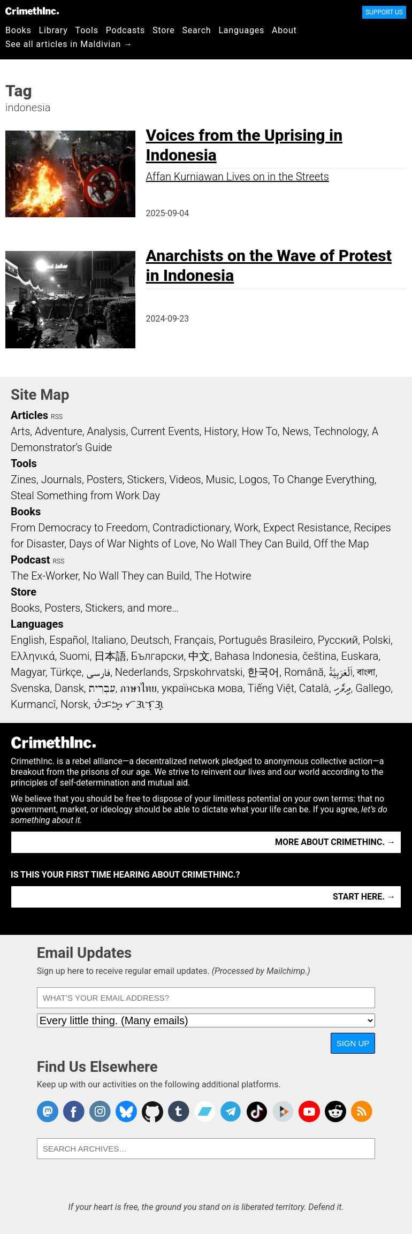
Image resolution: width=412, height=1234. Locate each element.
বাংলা (366, 672)
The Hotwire (222, 575)
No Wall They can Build (136, 575)
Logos (253, 479)
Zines (23, 479)
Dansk (69, 688)
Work (246, 527)
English (28, 640)
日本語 (110, 656)
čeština (319, 656)
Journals (61, 479)
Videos (185, 479)
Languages (241, 30)
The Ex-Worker (44, 575)
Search (196, 30)
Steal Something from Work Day (85, 495)
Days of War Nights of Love (132, 543)
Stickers (146, 479)
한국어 (263, 672)
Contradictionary (191, 527)
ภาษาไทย (138, 688)
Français (194, 640)
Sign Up (353, 1043)
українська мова (202, 688)
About (284, 30)
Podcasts (125, 30)
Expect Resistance (306, 527)
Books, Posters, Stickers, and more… (95, 607)
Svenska (30, 688)
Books (18, 30)
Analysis (106, 431)
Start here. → (364, 897)
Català (314, 688)
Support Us (384, 12)
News (295, 431)
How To (260, 431)
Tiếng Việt (271, 688)
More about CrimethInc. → (335, 842)
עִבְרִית (102, 688)
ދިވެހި (342, 688)
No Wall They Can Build (255, 543)
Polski (377, 640)
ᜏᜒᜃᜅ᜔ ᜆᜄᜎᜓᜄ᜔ (128, 704)
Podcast (30, 559)
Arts (20, 431)
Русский (338, 640)
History (220, 431)
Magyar (28, 672)
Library (53, 30)
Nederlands (142, 672)
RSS (57, 417)
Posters (105, 479)
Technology (340, 431)
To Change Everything (323, 479)
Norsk (74, 704)
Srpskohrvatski (208, 672)
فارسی (98, 672)
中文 (199, 656)
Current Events (165, 431)
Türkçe (65, 672)
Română (304, 672)
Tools (86, 30)
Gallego (373, 688)
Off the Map (341, 543)
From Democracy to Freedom (79, 527)
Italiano (108, 640)
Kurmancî (33, 704)
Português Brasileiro (266, 640)
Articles (29, 415)
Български (157, 656)
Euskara (359, 656)
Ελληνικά (33, 656)
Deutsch (150, 640)
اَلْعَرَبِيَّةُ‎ (341, 672)
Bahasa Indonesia (256, 656)
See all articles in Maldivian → (69, 44)
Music (219, 479)
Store (163, 30)
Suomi (74, 656)
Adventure (58, 431)
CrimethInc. (32, 10)
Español (68, 640)
